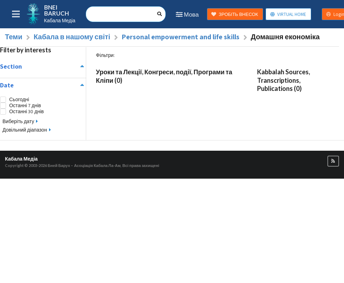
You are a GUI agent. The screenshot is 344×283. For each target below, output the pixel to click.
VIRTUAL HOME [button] (288, 14)
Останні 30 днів (26, 112)
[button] (333, 161)
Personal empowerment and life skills (180, 36)
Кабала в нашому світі (72, 36)
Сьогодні (19, 100)
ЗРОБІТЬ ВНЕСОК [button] (234, 14)
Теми (13, 36)
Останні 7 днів (25, 106)
